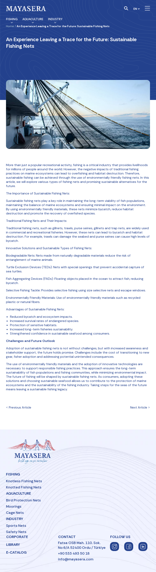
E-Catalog (16, 552)
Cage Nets (15, 512)
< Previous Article (18, 407)
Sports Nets (16, 525)
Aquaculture (32, 19)
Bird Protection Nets (23, 500)
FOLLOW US (120, 536)
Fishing (12, 19)
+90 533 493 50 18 (74, 553)
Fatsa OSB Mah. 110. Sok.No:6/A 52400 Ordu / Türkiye (82, 545)
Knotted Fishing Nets (23, 487)
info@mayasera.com (75, 559)
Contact (67, 536)
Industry (55, 19)
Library (13, 544)
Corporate (17, 536)
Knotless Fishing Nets (24, 481)
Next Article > (140, 407)
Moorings (13, 506)
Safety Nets (16, 531)
